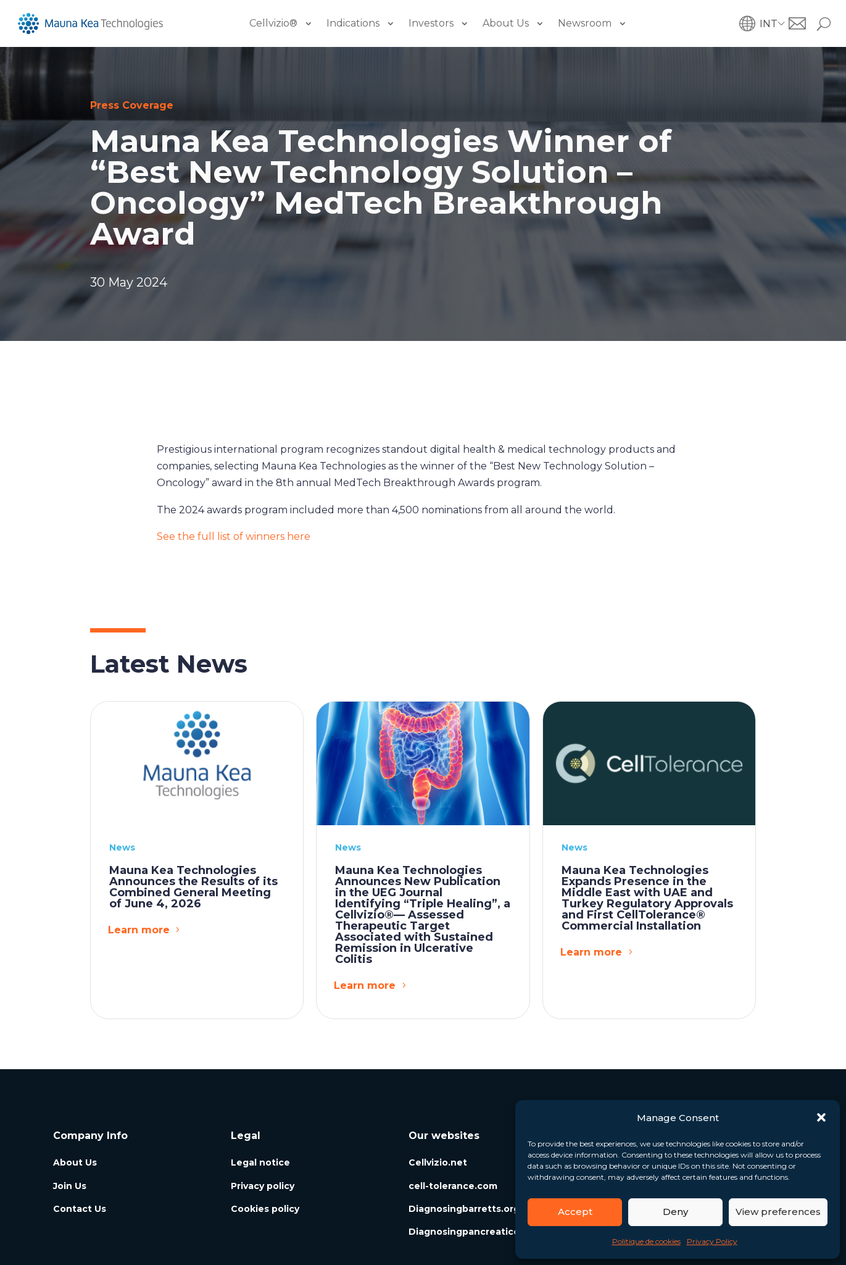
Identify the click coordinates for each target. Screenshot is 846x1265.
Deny (675, 1211)
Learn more (139, 930)
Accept (575, 1211)
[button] (821, 1117)
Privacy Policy (712, 1241)
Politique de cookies (646, 1241)
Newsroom (585, 23)
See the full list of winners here (233, 536)
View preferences (778, 1211)
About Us (506, 23)
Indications (352, 23)
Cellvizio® (273, 23)
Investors (431, 23)
